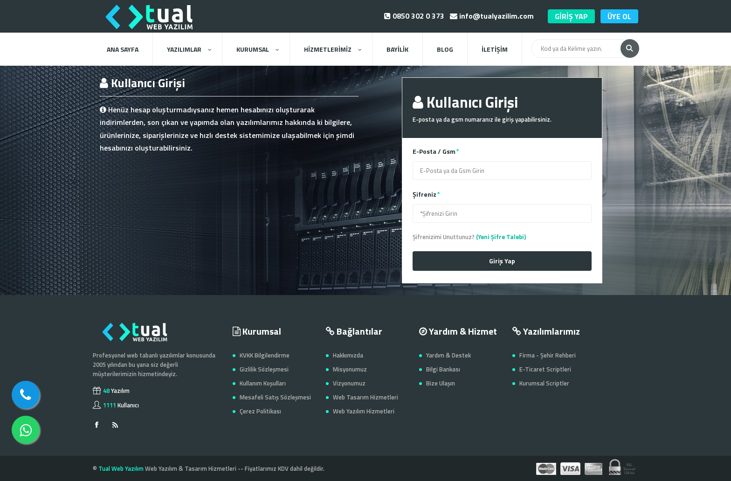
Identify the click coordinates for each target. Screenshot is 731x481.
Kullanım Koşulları (263, 383)
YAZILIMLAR (189, 49)
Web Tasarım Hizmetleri (365, 397)
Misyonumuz (350, 369)
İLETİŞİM (495, 49)
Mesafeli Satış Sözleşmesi (275, 397)
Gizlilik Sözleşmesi (264, 369)
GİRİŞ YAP (571, 16)
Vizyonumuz (349, 383)
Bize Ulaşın (440, 383)
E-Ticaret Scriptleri (545, 369)
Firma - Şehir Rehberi (547, 355)
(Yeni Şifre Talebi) (501, 236)
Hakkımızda (348, 355)
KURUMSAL (257, 49)
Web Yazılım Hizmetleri (363, 411)
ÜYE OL (619, 16)
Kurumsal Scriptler (544, 383)
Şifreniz (424, 194)
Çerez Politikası (260, 411)
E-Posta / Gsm (434, 151)
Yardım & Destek (448, 355)
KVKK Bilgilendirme (265, 355)
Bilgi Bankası (443, 369)
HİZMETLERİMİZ (332, 49)
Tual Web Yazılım (121, 468)
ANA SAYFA (122, 49)
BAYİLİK (397, 49)
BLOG (445, 49)
